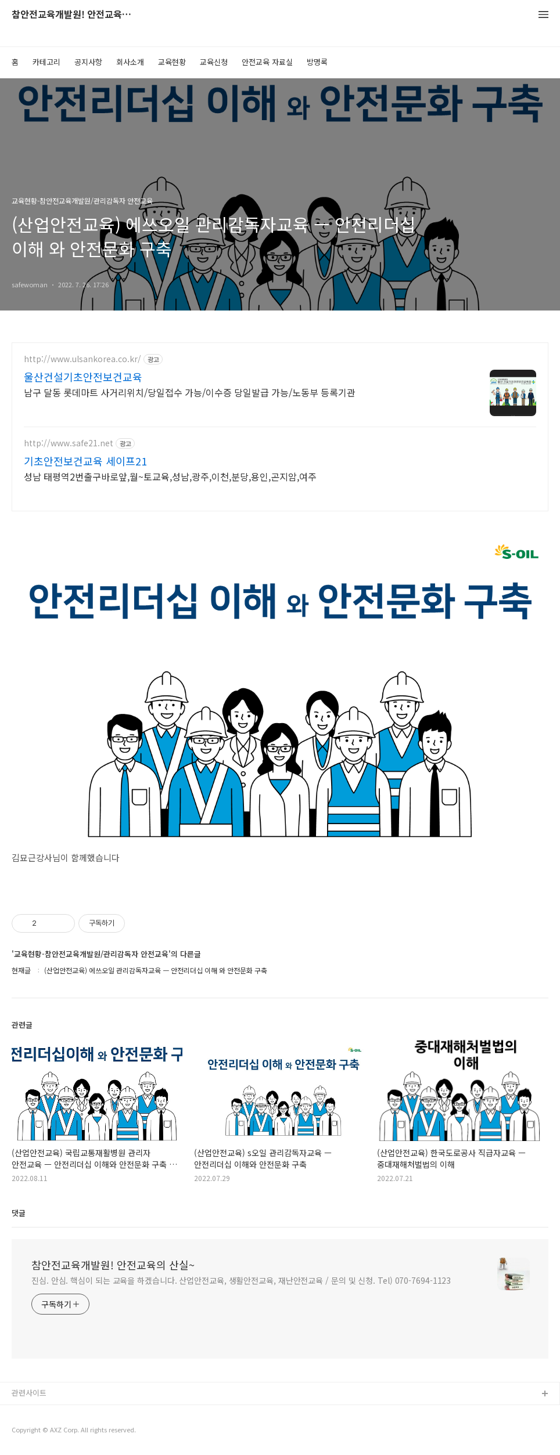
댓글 (19, 1212)
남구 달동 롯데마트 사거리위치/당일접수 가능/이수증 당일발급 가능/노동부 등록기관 (190, 392)
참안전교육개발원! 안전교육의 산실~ (75, 15)
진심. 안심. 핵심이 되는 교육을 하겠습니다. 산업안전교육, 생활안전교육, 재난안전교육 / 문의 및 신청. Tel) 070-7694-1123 (241, 1280)
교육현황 (172, 61)
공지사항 (88, 61)
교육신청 (214, 61)
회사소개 (130, 61)
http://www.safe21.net (68, 443)
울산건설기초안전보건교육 (83, 377)
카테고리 (46, 61)
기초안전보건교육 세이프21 (85, 461)
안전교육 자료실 (267, 61)
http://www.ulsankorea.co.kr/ (82, 359)
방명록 (317, 61)
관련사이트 (29, 1392)
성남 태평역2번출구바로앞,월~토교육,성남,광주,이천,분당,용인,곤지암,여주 (170, 476)
